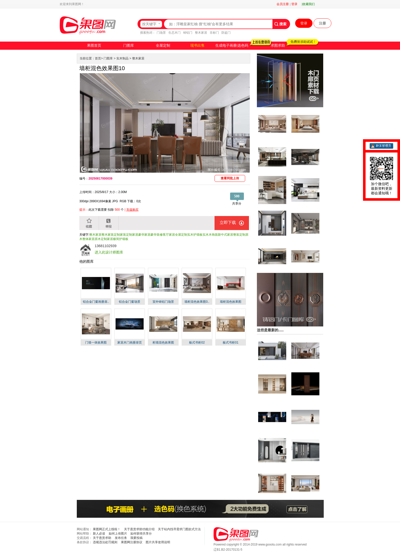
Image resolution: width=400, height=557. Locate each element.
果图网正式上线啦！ (106, 529)
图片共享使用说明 (158, 542)
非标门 (214, 32)
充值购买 (132, 209)
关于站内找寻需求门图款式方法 (179, 529)
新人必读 (99, 533)
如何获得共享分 (141, 533)
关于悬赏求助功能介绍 (139, 529)
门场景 (161, 32)
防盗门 (226, 32)
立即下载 (228, 222)
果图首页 (94, 45)
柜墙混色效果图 (163, 342)
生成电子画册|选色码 (231, 45)
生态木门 (174, 32)
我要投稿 (136, 538)
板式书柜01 (230, 342)
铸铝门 (187, 32)
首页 (98, 58)
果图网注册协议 (131, 542)
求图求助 (278, 45)
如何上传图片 (118, 533)
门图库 (128, 45)
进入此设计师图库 (109, 252)
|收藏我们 (308, 4)
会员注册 (283, 4)
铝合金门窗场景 (129, 301)
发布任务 (121, 538)
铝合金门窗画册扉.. (96, 301)
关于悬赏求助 (102, 538)
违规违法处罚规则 (105, 542)
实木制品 (122, 58)
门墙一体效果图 (96, 342)
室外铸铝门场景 (163, 301)
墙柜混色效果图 (230, 301)
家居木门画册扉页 (129, 342)
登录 (294, 4)
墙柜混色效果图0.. (196, 301)
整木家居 (201, 32)
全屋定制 (163, 45)
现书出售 (197, 45)
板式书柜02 (197, 342)
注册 (322, 23)
